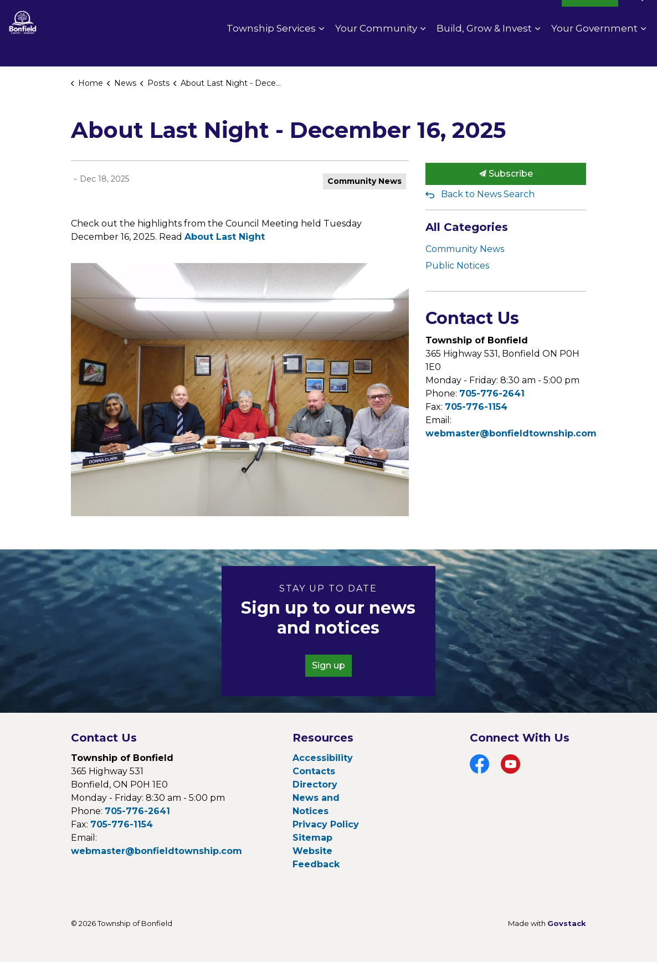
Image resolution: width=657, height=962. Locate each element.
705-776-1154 (476, 407)
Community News (364, 181)
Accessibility (322, 758)
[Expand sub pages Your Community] (422, 49)
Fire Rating (527, 17)
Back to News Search (488, 194)
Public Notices (457, 265)
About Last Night (224, 237)
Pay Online (465, 17)
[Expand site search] (638, 16)
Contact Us (403, 17)
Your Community (376, 49)
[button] (240, 389)
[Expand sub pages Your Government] (643, 49)
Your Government (594, 49)
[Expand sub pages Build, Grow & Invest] (537, 49)
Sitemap (312, 837)
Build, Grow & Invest (484, 49)
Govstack (566, 923)
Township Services (271, 49)
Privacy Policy (325, 824)
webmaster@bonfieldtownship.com (511, 433)
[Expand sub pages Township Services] (321, 49)
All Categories (466, 227)
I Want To (590, 17)
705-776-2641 (492, 393)
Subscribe (505, 174)
